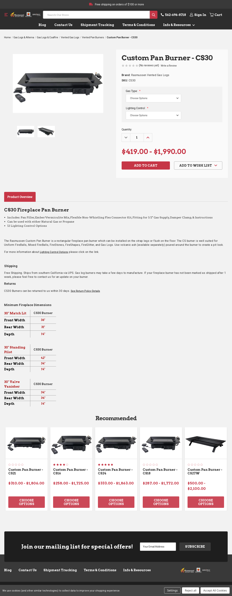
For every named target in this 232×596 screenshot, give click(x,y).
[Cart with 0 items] (218, 14)
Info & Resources (178, 25)
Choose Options (26, 502)
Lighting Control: (137, 108)
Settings (172, 590)
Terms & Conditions (138, 25)
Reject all (190, 590)
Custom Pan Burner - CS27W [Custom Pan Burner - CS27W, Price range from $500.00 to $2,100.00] (205, 471)
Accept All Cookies (215, 590)
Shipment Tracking (97, 25)
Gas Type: (133, 91)
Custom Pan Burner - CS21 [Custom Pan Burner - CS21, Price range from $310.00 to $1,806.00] (25, 471)
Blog (42, 25)
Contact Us (63, 25)
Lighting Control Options (54, 252)
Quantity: (127, 129)
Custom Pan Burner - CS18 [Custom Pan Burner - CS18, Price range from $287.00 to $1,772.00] (160, 471)
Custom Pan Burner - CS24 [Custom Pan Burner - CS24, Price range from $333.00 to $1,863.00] (115, 471)
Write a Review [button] (169, 65)
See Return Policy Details (85, 291)
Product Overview (19, 197)
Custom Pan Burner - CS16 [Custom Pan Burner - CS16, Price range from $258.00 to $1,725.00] (70, 471)
